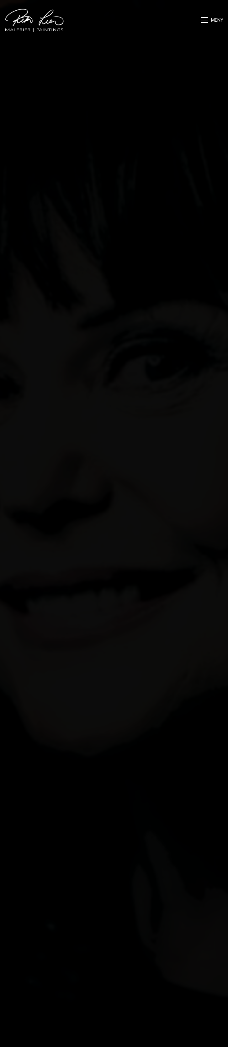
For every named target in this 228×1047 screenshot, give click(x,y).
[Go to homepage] (34, 20)
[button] (212, 20)
